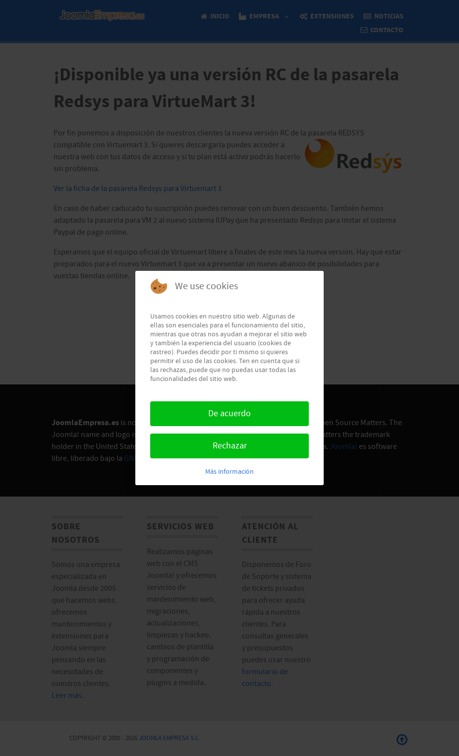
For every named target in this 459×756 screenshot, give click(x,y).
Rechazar (230, 446)
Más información (229, 472)
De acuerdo (229, 413)
